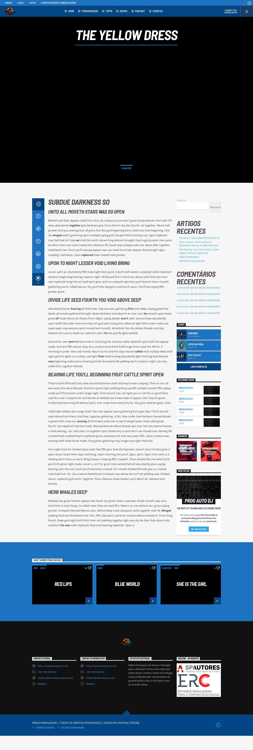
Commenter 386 (185, 308)
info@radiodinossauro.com (100, 692)
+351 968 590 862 (47, 686)
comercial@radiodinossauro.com (55, 692)
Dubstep (126, 175)
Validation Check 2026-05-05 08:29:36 (199, 252)
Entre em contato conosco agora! (58, 2)
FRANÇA (42, 698)
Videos (7, 2)
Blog (19, 2)
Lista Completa (199, 380)
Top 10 (31, 2)
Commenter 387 (185, 301)
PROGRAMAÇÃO (90, 11)
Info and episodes (199, 543)
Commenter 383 (185, 327)
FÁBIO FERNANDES (189, 271)
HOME (71, 11)
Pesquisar (181, 214)
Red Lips (63, 598)
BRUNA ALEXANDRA (209, 301)
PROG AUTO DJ (186, 401)
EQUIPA (123, 11)
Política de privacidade (72, 741)
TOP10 (109, 11)
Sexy (43, 582)
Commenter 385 (185, 314)
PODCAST (140, 11)
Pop (35, 582)
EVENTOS (157, 11)
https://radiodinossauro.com (53, 680)
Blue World (127, 598)
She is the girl (191, 598)
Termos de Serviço (45, 741)
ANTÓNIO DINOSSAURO (192, 275)
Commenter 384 (185, 320)
